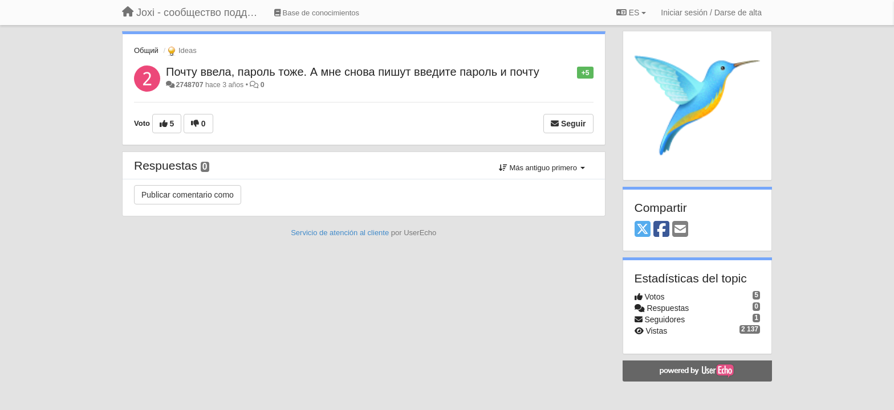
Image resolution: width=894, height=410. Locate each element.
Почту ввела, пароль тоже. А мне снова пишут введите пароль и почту (352, 71)
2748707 (189, 85)
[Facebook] (661, 230)
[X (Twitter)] (643, 230)
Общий (146, 50)
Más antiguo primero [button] (542, 167)
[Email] (680, 230)
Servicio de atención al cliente (341, 232)
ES (631, 12)
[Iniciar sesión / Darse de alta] (711, 12)
